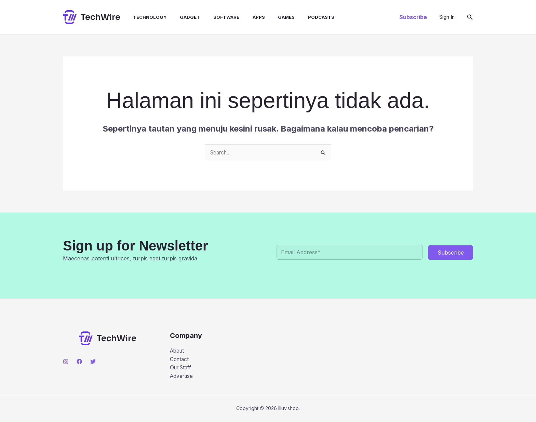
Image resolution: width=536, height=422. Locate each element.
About (178, 351)
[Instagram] (65, 362)
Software (216, 17)
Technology (144, 17)
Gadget (182, 17)
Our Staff (182, 368)
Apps (246, 17)
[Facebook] (79, 362)
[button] (413, 17)
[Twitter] (93, 362)
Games (271, 17)
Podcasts (304, 17)
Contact (180, 360)
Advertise (182, 377)
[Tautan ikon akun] (447, 17)
